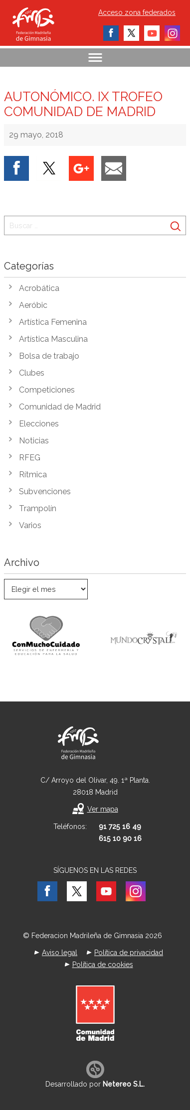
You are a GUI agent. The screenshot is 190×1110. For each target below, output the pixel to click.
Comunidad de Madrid (60, 407)
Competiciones (47, 390)
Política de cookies (102, 965)
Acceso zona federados (137, 12)
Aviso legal (59, 953)
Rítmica (33, 474)
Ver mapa (102, 809)
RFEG (29, 457)
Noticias (34, 440)
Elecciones (39, 423)
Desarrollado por (95, 1084)
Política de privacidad (128, 953)
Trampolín (37, 508)
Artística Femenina (53, 322)
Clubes (31, 373)
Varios (30, 525)
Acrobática (39, 288)
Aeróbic (33, 305)
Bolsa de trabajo (49, 356)
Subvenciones (45, 491)
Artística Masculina (53, 339)
